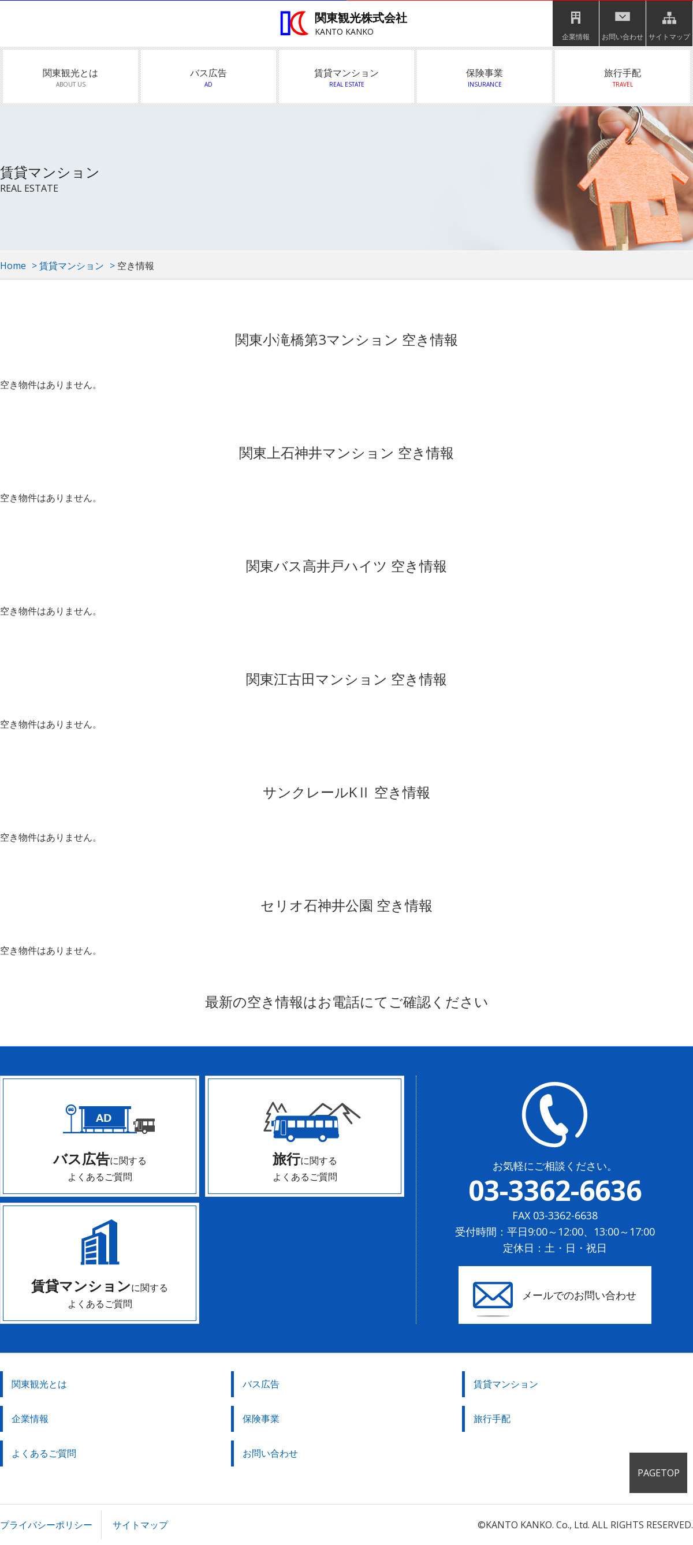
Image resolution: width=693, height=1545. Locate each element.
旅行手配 (622, 78)
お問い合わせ (622, 37)
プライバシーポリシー (46, 1524)
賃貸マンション (346, 78)
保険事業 (484, 78)
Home (13, 265)
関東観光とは (70, 78)
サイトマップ (669, 37)
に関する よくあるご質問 (100, 1166)
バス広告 (208, 78)
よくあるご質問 (44, 1453)
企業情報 (576, 37)
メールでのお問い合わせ (579, 1295)
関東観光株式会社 (349, 24)
